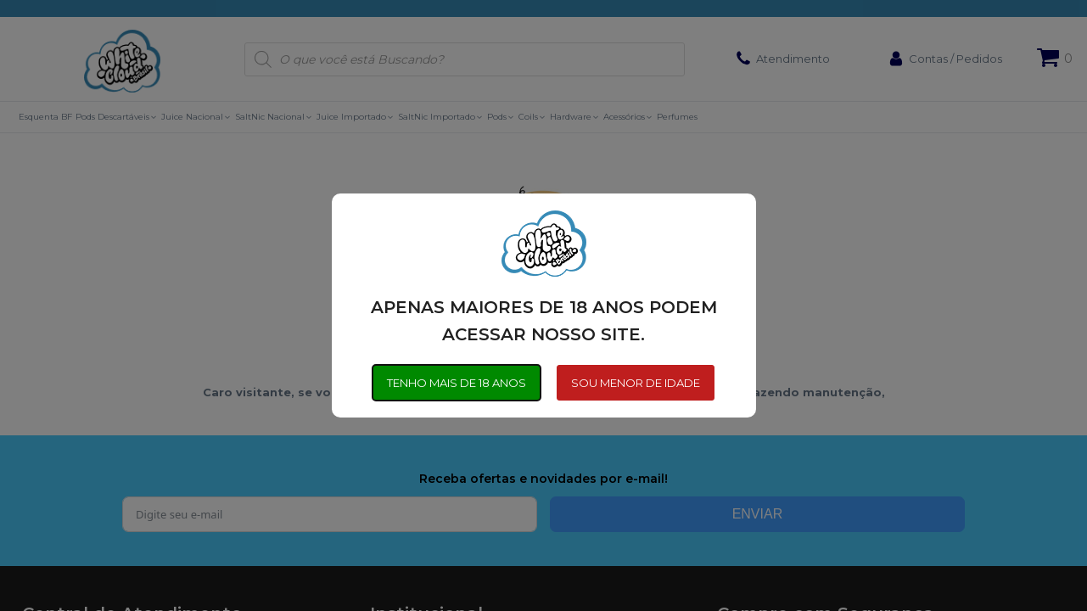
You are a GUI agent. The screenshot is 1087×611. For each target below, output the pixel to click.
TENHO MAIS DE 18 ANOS (456, 383)
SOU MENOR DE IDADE (636, 383)
